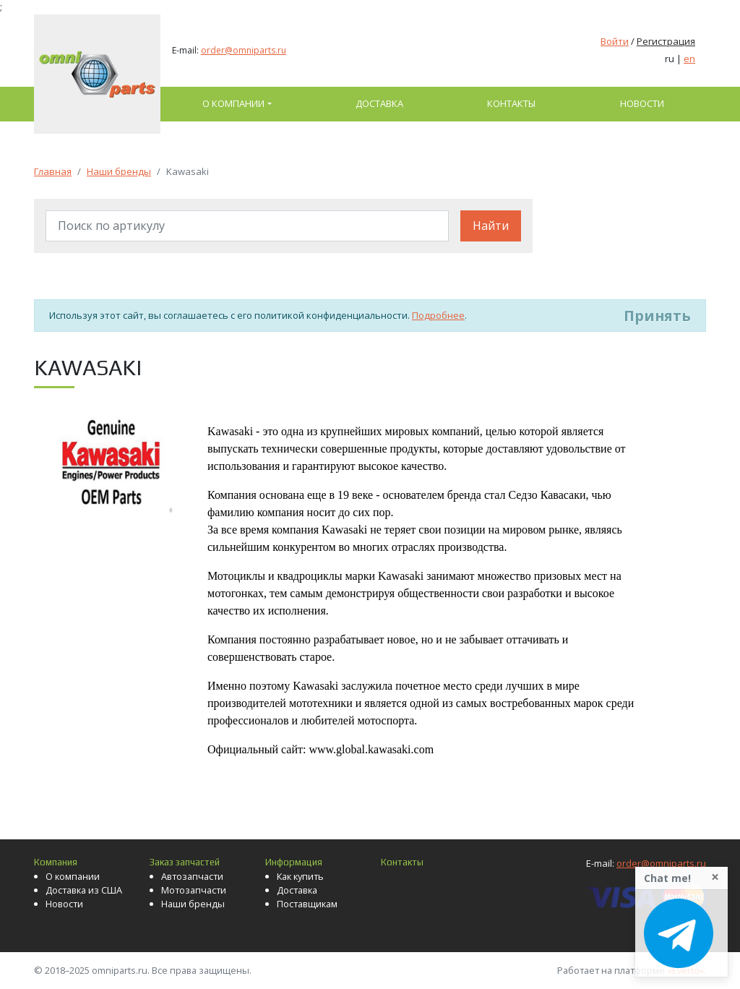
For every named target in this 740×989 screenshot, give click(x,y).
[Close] (715, 877)
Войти (615, 41)
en (689, 58)
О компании (233, 103)
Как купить (300, 876)
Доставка (379, 103)
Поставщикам (307, 903)
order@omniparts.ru (243, 50)
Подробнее (438, 315)
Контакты (511, 103)
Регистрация (666, 41)
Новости (642, 103)
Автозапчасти (192, 876)
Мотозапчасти (193, 889)
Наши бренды (119, 171)
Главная (53, 171)
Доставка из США (84, 889)
